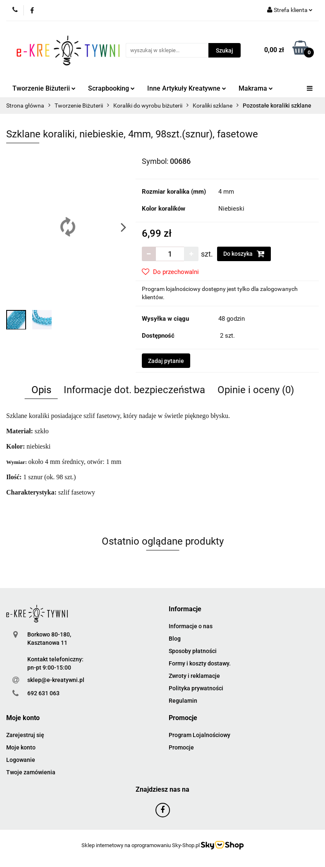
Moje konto (21, 747)
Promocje (181, 747)
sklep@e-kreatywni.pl (55, 680)
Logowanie (20, 760)
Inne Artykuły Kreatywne (186, 88)
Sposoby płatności (193, 651)
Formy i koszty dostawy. (200, 663)
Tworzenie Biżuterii (44, 88)
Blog (175, 638)
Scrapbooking (111, 88)
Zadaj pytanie (166, 361)
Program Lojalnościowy (199, 735)
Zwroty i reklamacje (194, 675)
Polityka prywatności (196, 688)
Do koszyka (244, 254)
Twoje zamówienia (30, 772)
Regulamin (183, 700)
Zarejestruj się (25, 735)
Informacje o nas (191, 626)
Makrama (256, 88)
